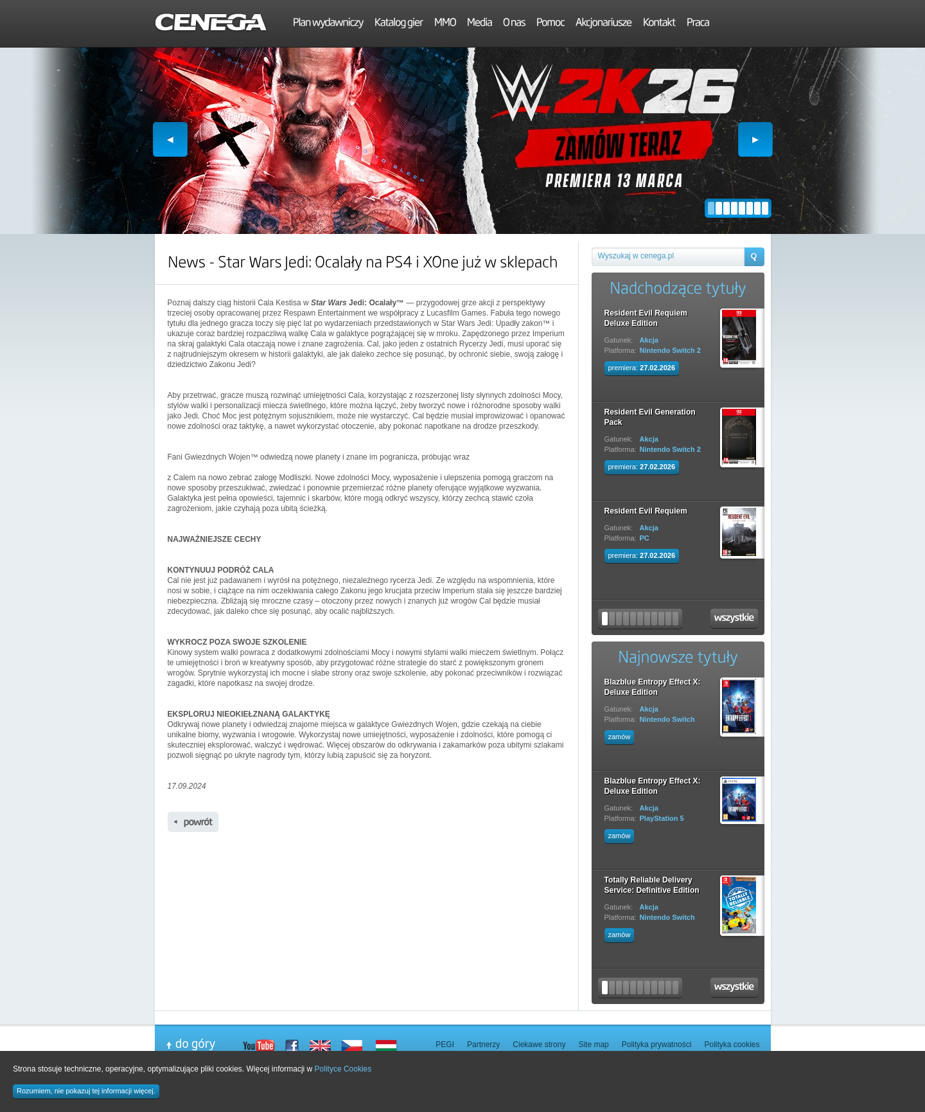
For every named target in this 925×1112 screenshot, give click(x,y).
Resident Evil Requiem (645, 511)
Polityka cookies (731, 1044)
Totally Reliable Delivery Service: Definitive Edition (652, 885)
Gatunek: (618, 340)
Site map (593, 1044)
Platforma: (620, 350)
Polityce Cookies (343, 1068)
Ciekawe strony (539, 1044)
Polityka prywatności (657, 1044)
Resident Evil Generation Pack (650, 417)
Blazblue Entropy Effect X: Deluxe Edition (652, 687)
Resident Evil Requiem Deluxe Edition (645, 318)
